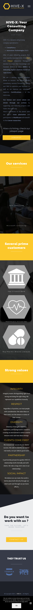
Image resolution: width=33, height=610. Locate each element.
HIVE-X (19, 594)
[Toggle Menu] (29, 6)
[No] (31, 603)
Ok (16, 606)
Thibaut (9, 61)
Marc (28, 58)
